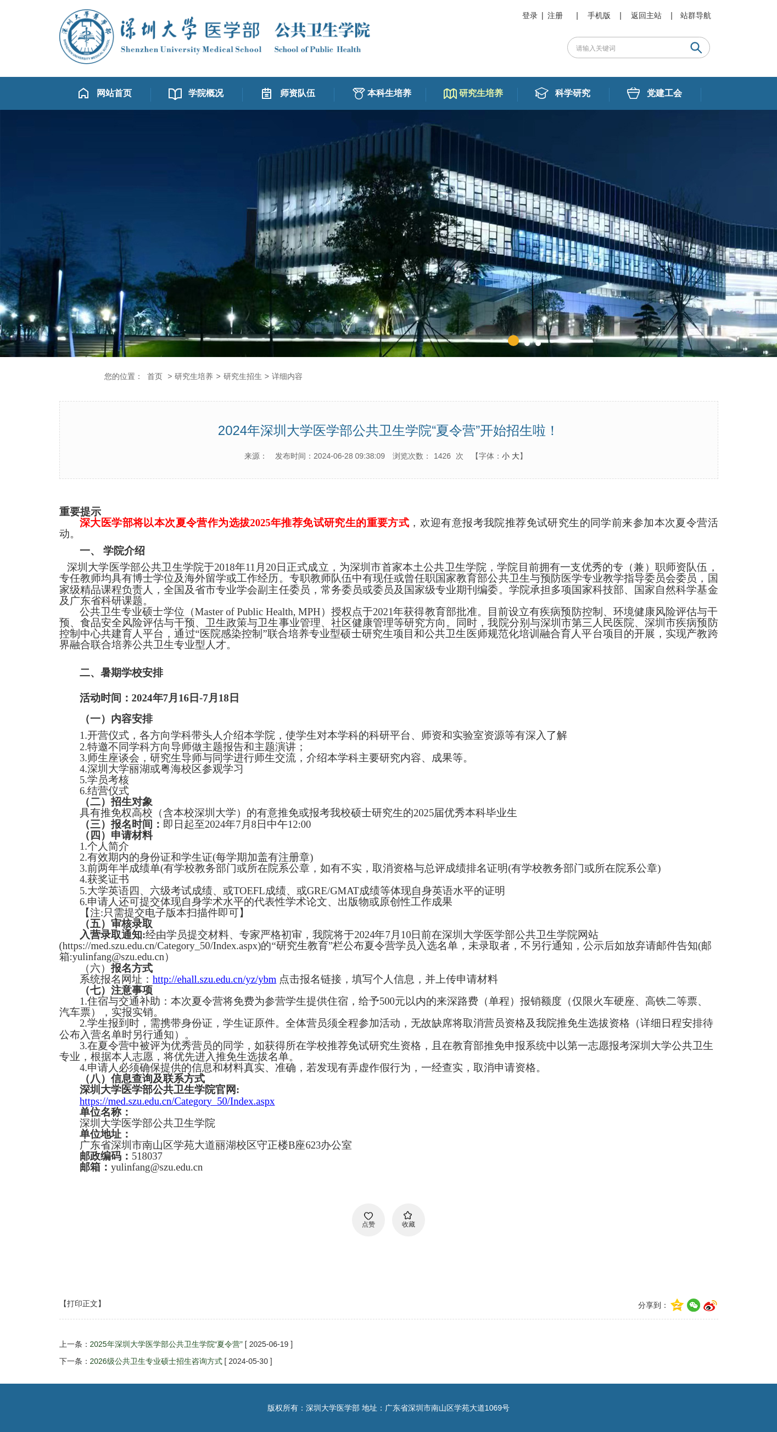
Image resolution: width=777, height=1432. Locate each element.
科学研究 (572, 93)
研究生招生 (242, 376)
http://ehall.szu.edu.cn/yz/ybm (214, 979)
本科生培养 (389, 93)
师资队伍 (297, 93)
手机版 (599, 15)
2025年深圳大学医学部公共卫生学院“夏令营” (166, 1344)
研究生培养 (481, 93)
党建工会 (664, 93)
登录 (530, 15)
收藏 (408, 1224)
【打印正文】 (82, 1303)
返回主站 (646, 15)
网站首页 (114, 93)
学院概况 (205, 93)
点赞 (368, 1224)
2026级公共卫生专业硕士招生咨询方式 (156, 1361)
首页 (155, 376)
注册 (555, 15)
